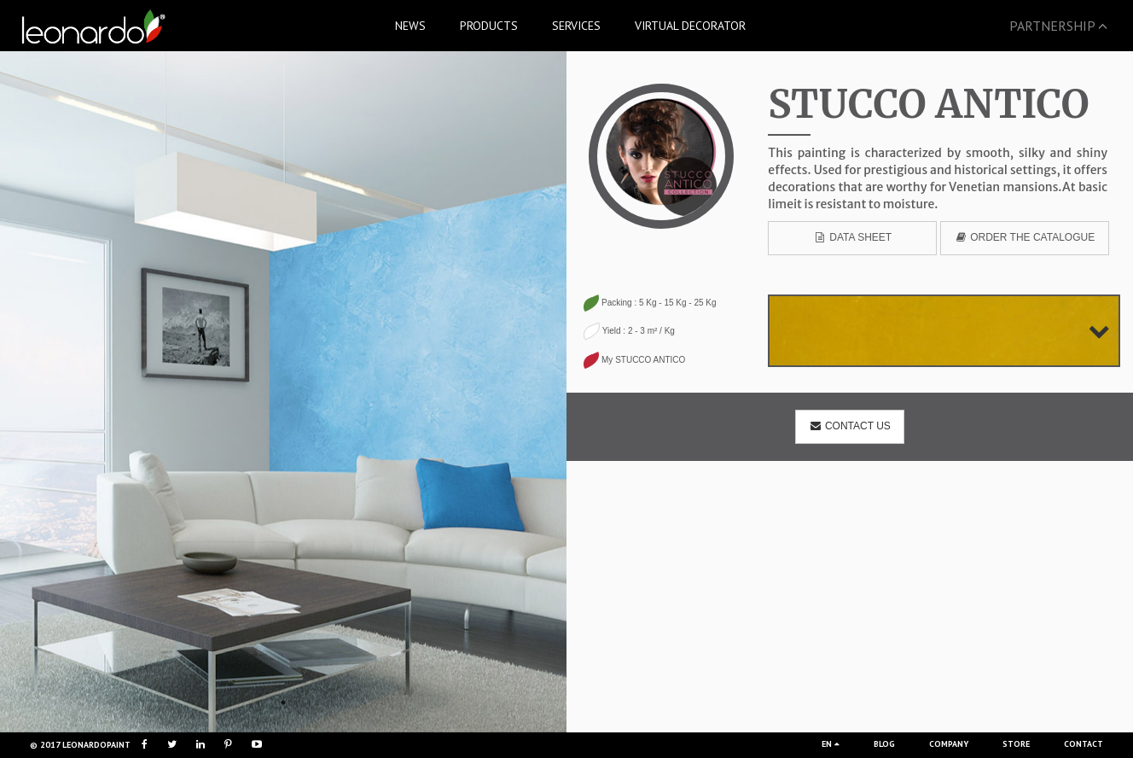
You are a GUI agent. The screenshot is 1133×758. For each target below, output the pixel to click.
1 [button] (257, 702)
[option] (283, 391)
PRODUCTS (489, 25)
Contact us (850, 426)
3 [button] (308, 702)
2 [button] (283, 702)
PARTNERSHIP (1058, 25)
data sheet (853, 237)
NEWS (410, 25)
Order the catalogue (1024, 237)
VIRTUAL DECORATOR (690, 25)
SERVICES (576, 25)
